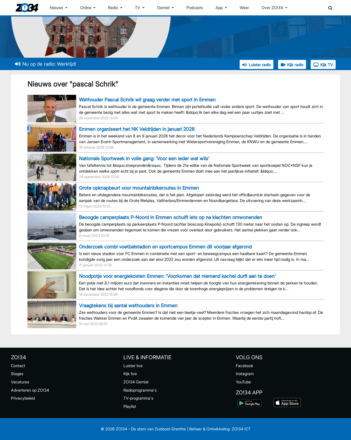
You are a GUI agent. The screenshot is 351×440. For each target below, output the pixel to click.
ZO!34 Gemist (136, 382)
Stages (17, 373)
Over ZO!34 (273, 7)
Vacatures (20, 382)
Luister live (133, 365)
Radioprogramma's (140, 390)
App (220, 7)
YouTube (243, 382)
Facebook (244, 365)
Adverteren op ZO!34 (30, 390)
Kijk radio (292, 64)
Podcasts (194, 7)
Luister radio (256, 64)
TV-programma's (138, 398)
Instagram (245, 373)
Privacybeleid (23, 398)
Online (86, 7)
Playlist (129, 406)
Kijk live (130, 373)
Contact (18, 365)
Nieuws (57, 7)
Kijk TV (323, 64)
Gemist (164, 7)
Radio (113, 7)
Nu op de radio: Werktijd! (45, 64)
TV (138, 7)
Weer (244, 7)
